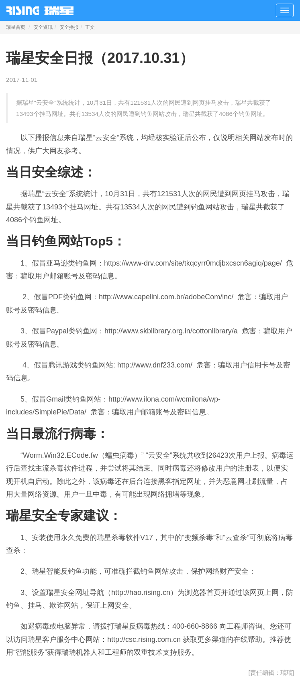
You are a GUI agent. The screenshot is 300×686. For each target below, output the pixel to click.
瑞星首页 (15, 27)
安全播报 (69, 27)
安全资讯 (43, 27)
